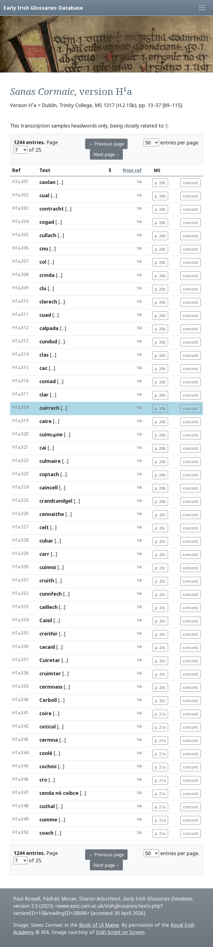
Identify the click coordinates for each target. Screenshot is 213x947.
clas (44, 354)
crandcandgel (55, 500)
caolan (47, 182)
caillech (48, 607)
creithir (48, 633)
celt (44, 527)
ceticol (47, 726)
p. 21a (160, 714)
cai (42, 447)
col (42, 261)
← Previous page (106, 144)
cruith (46, 580)
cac (43, 368)
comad (47, 381)
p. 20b (160, 182)
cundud (48, 341)
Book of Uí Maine (99, 925)
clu (42, 288)
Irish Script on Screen (120, 932)
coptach (49, 474)
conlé (45, 753)
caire (45, 421)
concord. (190, 182)
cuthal (47, 806)
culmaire (50, 461)
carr (44, 554)
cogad (46, 222)
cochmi (48, 766)
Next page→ (106, 154)
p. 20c (160, 514)
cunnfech (50, 593)
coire (45, 713)
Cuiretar (49, 660)
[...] (60, 182)
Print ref (132, 170)
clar (44, 394)
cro (43, 779)
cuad (45, 315)
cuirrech (49, 407)
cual (44, 195)
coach (46, 832)
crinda (47, 275)
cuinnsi (47, 567)
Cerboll (48, 700)
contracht (51, 208)
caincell (48, 487)
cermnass (50, 686)
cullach (47, 235)
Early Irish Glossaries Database (43, 7)
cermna (48, 739)
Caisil (45, 620)
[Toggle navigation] (202, 7)
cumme (48, 819)
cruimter (50, 673)
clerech (48, 301)
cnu (43, 248)
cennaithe (51, 514)
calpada (49, 328)
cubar (46, 540)
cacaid (47, 647)
